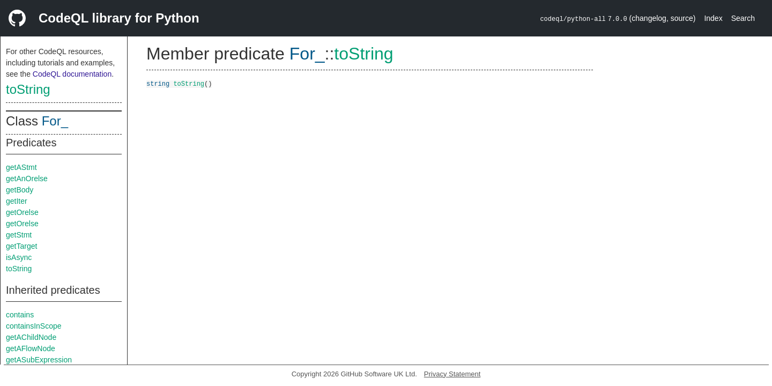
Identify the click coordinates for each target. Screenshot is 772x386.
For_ (55, 121)
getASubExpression (39, 359)
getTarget (21, 246)
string (157, 83)
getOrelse (22, 212)
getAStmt (21, 167)
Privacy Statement (452, 374)
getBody (19, 189)
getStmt (19, 235)
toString (28, 89)
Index (713, 18)
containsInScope (34, 326)
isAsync (19, 257)
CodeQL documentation (72, 74)
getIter (16, 201)
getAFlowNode (30, 348)
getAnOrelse (27, 178)
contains (20, 314)
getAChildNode (31, 337)
